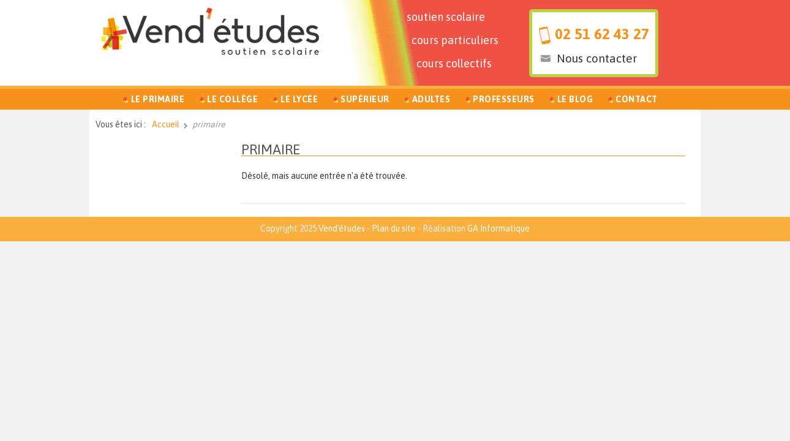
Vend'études (341, 228)
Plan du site (394, 228)
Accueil (165, 124)
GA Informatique (498, 228)
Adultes (431, 99)
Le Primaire (158, 99)
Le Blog (575, 99)
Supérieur (364, 99)
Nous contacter (597, 58)
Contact (636, 99)
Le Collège (232, 99)
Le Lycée (299, 99)
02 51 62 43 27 (602, 34)
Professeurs (504, 99)
